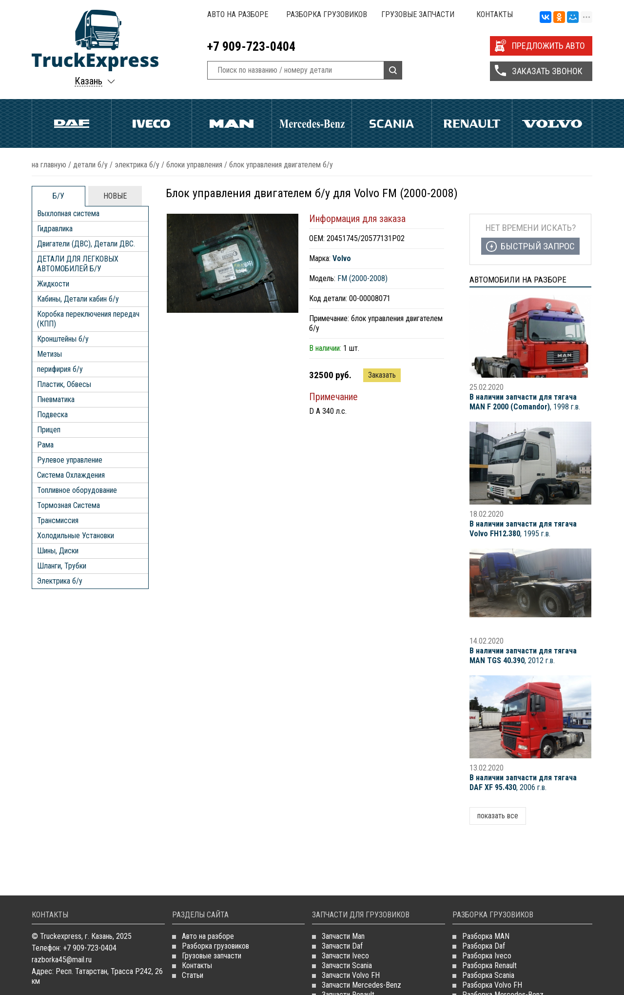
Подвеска (52, 414)
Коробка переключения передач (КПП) (88, 318)
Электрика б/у (137, 164)
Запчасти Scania (347, 965)
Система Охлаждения (71, 475)
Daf (71, 123)
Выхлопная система (68, 213)
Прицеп (48, 429)
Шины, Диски (57, 550)
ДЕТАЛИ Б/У (90, 164)
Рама (45, 444)
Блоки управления (194, 164)
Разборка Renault (489, 965)
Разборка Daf (483, 946)
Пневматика (56, 399)
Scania (391, 123)
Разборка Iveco (486, 955)
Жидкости (53, 283)
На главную (49, 164)
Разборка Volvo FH (492, 985)
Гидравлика (55, 228)
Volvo (552, 123)
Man (232, 123)
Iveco (151, 123)
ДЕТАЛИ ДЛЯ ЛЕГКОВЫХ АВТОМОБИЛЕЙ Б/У (77, 263)
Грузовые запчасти (417, 14)
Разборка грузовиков (326, 14)
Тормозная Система (68, 505)
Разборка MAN (485, 936)
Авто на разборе (237, 14)
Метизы (49, 354)
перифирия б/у (60, 369)
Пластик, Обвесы (64, 384)
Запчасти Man (343, 936)
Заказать (382, 375)
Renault (471, 123)
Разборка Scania (488, 975)
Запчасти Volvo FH (351, 975)
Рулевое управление (69, 460)
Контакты (494, 14)
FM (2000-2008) (362, 278)
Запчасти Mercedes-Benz (361, 985)
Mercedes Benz (311, 123)
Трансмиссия (57, 520)
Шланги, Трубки (61, 565)
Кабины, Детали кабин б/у (78, 299)
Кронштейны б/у (63, 339)
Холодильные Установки (75, 535)
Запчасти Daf (342, 946)
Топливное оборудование (77, 490)
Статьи (192, 975)
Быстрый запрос (538, 246)
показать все (497, 815)
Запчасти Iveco (345, 955)
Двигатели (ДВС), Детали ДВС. (86, 243)
